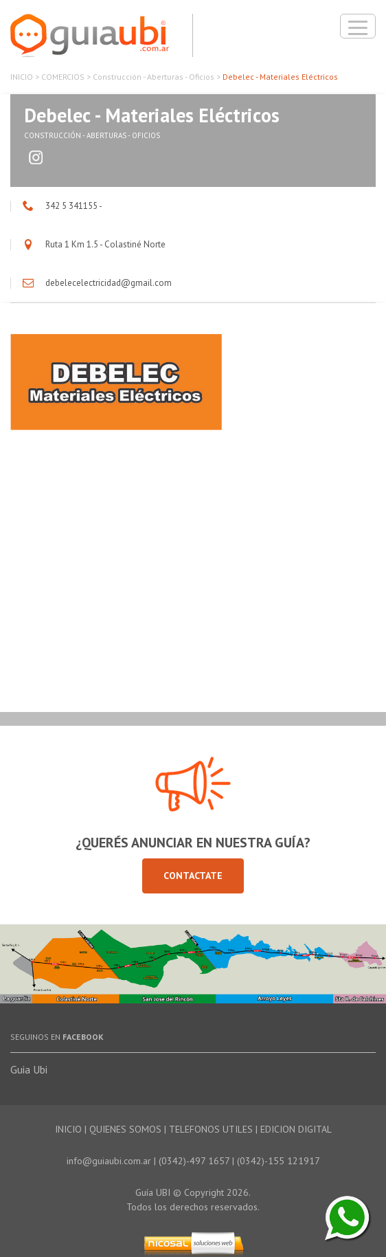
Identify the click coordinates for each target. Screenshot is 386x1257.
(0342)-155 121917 (278, 1161)
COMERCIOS (62, 76)
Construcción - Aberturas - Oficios (153, 76)
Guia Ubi (28, 1069)
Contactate (193, 875)
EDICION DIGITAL (296, 1129)
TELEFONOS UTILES (211, 1129)
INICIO (21, 76)
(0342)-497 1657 (194, 1161)
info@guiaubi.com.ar (109, 1161)
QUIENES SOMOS (125, 1129)
